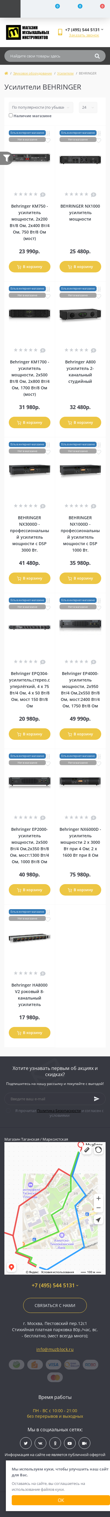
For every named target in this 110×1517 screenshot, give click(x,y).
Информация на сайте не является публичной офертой (55, 1454)
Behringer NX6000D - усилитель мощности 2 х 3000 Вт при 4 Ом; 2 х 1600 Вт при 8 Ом (80, 842)
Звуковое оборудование (32, 73)
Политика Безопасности (59, 1110)
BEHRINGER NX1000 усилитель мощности (80, 212)
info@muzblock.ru (55, 1349)
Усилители (65, 73)
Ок (61, 1500)
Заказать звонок (84, 35)
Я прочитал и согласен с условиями (58, 1113)
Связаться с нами (55, 1305)
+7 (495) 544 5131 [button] (55, 1285)
